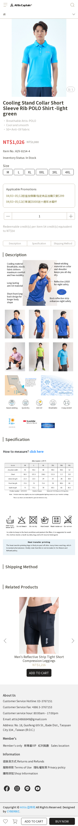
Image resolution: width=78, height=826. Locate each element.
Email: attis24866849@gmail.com (25, 719)
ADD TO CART (34, 821)
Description (15, 243)
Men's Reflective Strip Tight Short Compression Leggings (39, 659)
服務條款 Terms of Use (17, 767)
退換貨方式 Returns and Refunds (23, 761)
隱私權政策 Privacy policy (49, 767)
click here (37, 451)
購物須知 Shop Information (20, 773)
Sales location (60, 745)
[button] (72, 640)
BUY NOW (62, 821)
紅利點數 (43, 745)
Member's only (12, 745)
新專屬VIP (30, 745)
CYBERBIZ (13, 811)
